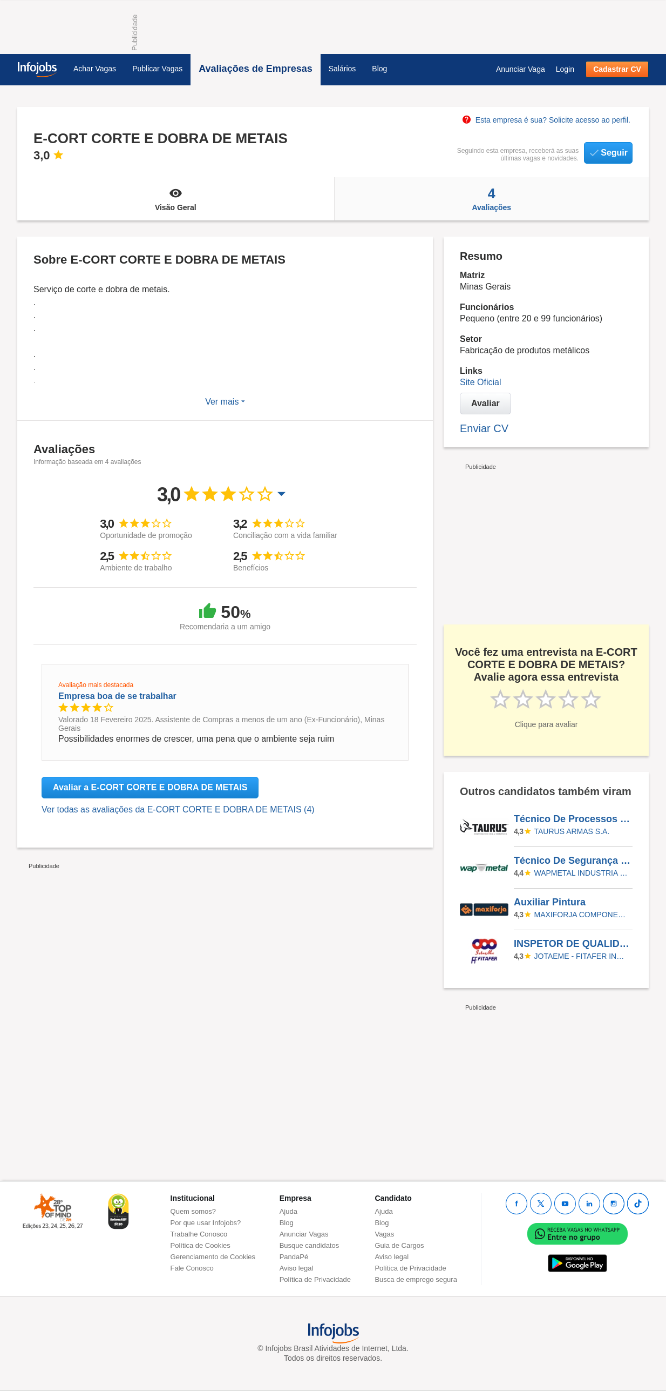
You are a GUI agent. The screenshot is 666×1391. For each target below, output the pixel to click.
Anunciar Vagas (304, 1234)
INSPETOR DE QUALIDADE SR (572, 943)
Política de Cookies (200, 1245)
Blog (379, 68)
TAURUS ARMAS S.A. (572, 831)
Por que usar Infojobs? (206, 1223)
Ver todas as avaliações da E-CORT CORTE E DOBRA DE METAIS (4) (178, 809)
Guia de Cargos (399, 1245)
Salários (342, 68)
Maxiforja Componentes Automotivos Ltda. (581, 914)
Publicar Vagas (157, 68)
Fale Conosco (192, 1268)
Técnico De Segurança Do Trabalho (572, 860)
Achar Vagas (94, 68)
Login (565, 69)
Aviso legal (297, 1268)
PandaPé (294, 1257)
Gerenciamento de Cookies (213, 1257)
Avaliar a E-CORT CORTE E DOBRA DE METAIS (150, 787)
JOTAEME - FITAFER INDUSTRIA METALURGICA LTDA (581, 956)
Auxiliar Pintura (550, 902)
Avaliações (491, 199)
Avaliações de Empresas (255, 68)
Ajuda (288, 1211)
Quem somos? (193, 1211)
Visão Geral (176, 199)
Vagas (384, 1234)
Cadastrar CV (617, 69)
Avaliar (485, 403)
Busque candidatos (309, 1245)
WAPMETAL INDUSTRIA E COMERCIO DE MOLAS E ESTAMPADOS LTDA (581, 873)
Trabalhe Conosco (199, 1234)
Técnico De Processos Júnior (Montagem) (572, 819)
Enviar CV (484, 428)
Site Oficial (480, 382)
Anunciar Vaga (520, 69)
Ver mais (225, 401)
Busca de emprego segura (416, 1279)
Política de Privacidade (315, 1279)
